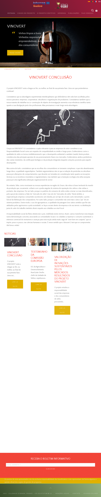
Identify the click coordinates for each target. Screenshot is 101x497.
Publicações (73, 13)
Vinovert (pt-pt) (11, 69)
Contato (76, 493)
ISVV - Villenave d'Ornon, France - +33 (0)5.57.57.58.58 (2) (27, 493)
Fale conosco (87, 13)
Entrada (11, 13)
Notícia (28, 69)
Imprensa (62, 13)
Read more (15, 53)
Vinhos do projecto (26, 13)
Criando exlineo (91, 493)
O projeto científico (46, 13)
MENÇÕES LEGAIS (62, 493)
